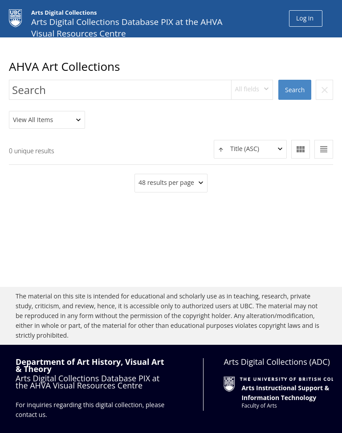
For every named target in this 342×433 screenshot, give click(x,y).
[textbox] (250, 149)
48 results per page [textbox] (166, 182)
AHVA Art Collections (64, 66)
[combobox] (252, 90)
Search (295, 90)
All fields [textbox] (247, 89)
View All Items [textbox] (33, 119)
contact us (30, 414)
